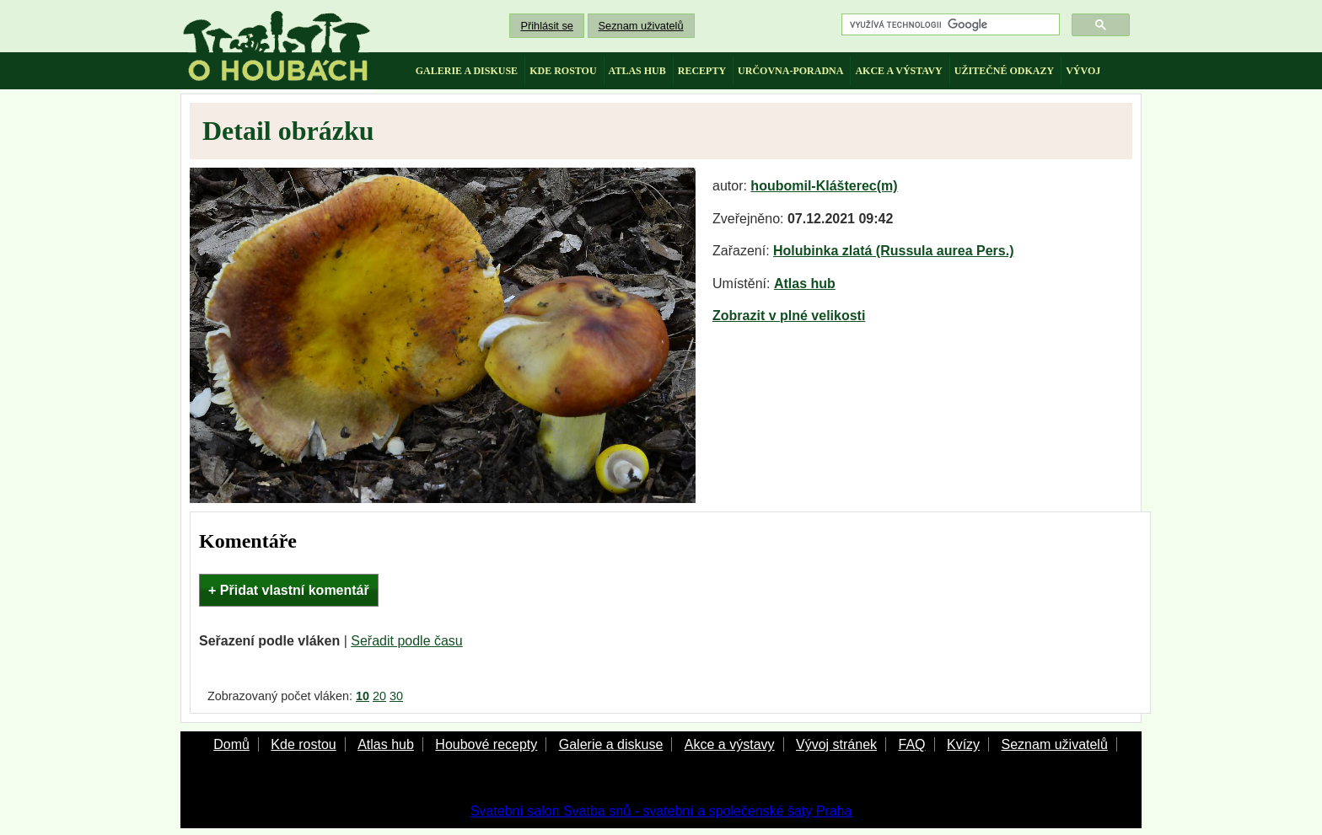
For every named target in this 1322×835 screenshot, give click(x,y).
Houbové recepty (486, 744)
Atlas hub (805, 283)
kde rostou (562, 71)
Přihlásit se (546, 25)
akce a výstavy (898, 71)
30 (396, 696)
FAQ (911, 744)
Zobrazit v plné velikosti (788, 315)
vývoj (1083, 71)
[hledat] (949, 25)
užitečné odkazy (1004, 71)
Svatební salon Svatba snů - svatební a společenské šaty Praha (661, 811)
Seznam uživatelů (641, 25)
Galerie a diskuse (611, 744)
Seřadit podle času (407, 641)
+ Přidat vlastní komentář (288, 590)
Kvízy (963, 744)
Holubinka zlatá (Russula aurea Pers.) (893, 251)
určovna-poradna (790, 71)
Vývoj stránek (836, 744)
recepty (702, 71)
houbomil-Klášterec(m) (823, 186)
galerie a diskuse (467, 71)
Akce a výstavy (730, 744)
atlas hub (637, 71)
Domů (231, 744)
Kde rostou (303, 744)
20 (379, 696)
